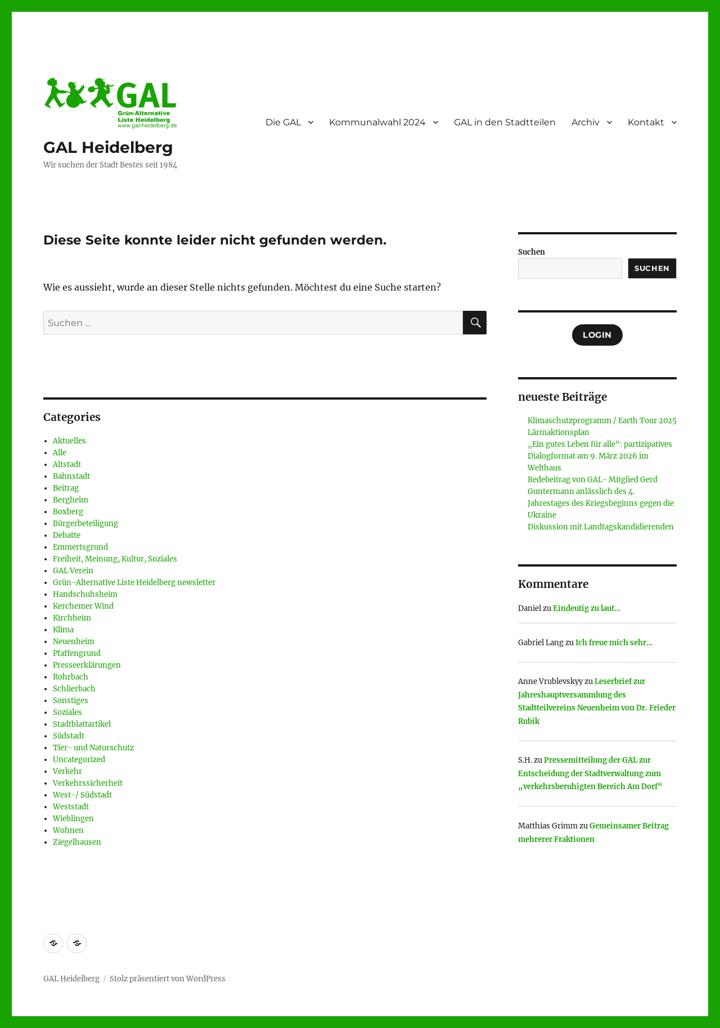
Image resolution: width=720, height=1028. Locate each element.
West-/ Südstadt (82, 795)
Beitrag (66, 488)
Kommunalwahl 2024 (377, 122)
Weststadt (71, 807)
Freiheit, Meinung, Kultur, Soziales (115, 559)
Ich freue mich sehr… (613, 642)
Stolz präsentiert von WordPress (168, 979)
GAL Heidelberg (108, 147)
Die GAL (283, 122)
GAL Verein (73, 571)
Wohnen (68, 830)
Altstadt (67, 464)
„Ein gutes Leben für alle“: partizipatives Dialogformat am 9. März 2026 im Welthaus (600, 456)
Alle (59, 453)
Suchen (531, 252)
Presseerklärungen (87, 665)
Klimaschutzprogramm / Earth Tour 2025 (602, 420)
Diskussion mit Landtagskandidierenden (601, 527)
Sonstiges (70, 700)
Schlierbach (74, 689)
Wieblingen (73, 818)
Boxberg (68, 512)
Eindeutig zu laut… (586, 608)
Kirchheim (72, 618)
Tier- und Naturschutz (93, 748)
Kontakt (646, 122)
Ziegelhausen (77, 842)
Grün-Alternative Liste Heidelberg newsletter (134, 582)
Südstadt (68, 736)
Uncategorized (79, 759)
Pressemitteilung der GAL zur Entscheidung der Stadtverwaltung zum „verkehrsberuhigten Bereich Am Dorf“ (590, 773)
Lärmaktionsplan (559, 432)
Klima (63, 630)
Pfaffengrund (77, 653)
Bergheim (70, 500)
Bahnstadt (71, 476)
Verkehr (67, 771)
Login (597, 335)
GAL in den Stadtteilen (505, 122)
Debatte (66, 535)
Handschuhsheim (85, 594)
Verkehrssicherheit (88, 783)
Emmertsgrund (80, 547)
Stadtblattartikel (82, 724)
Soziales (67, 712)
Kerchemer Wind (83, 606)
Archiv (586, 122)
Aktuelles (69, 441)
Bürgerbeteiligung (85, 523)
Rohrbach (70, 677)
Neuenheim (73, 641)
